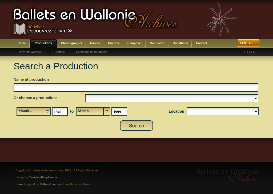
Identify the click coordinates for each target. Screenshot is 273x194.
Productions (43, 43)
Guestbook (180, 43)
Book (18, 184)
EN (253, 51)
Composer (134, 43)
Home (22, 43)
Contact (201, 43)
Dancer (95, 43)
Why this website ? (31, 51)
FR (246, 51)
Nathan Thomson (51, 184)
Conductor (157, 43)
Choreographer (71, 43)
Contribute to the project (91, 51)
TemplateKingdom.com (44, 177)
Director (113, 43)
